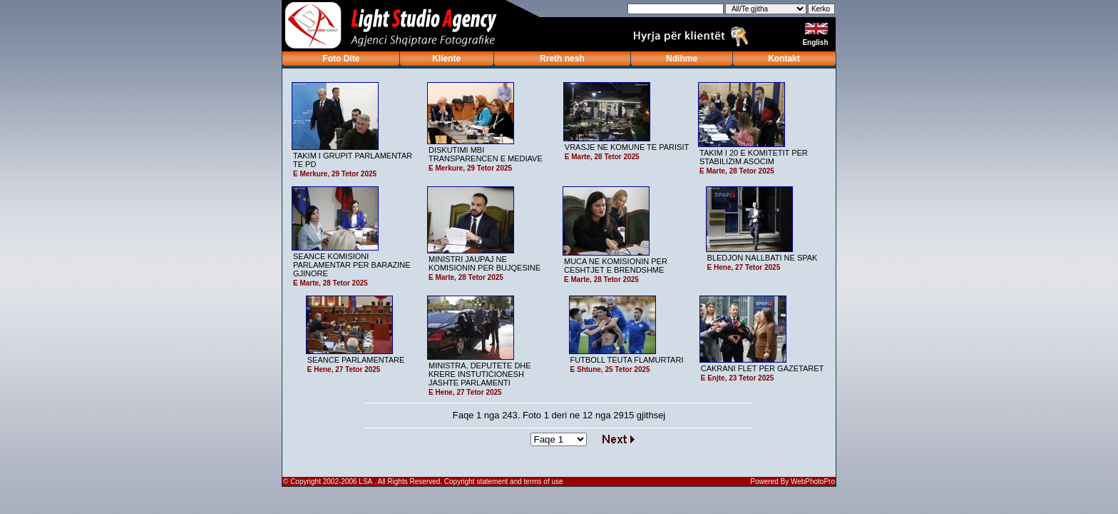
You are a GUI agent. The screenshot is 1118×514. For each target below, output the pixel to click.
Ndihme (681, 59)
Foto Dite (340, 59)
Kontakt (784, 59)
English (816, 42)
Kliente (446, 59)
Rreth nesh (562, 59)
